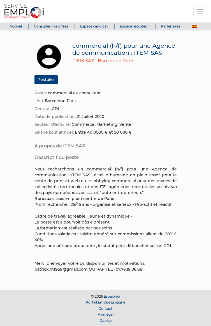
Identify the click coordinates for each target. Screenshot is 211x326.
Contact (105, 308)
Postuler (46, 79)
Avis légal (105, 314)
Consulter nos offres (51, 26)
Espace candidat (94, 26)
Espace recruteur (134, 26)
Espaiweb (112, 296)
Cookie (106, 320)
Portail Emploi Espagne (105, 302)
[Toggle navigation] (200, 11)
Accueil (16, 26)
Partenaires (170, 26)
